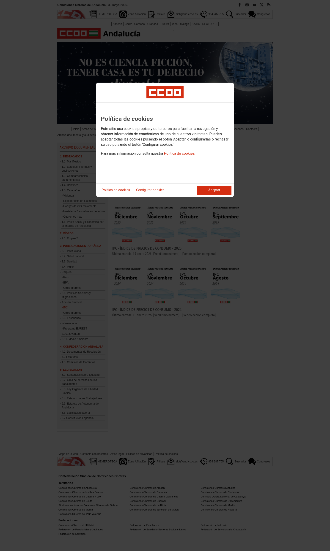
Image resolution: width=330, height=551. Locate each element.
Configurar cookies (150, 190)
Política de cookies (179, 153)
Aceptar (214, 190)
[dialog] (165, 140)
